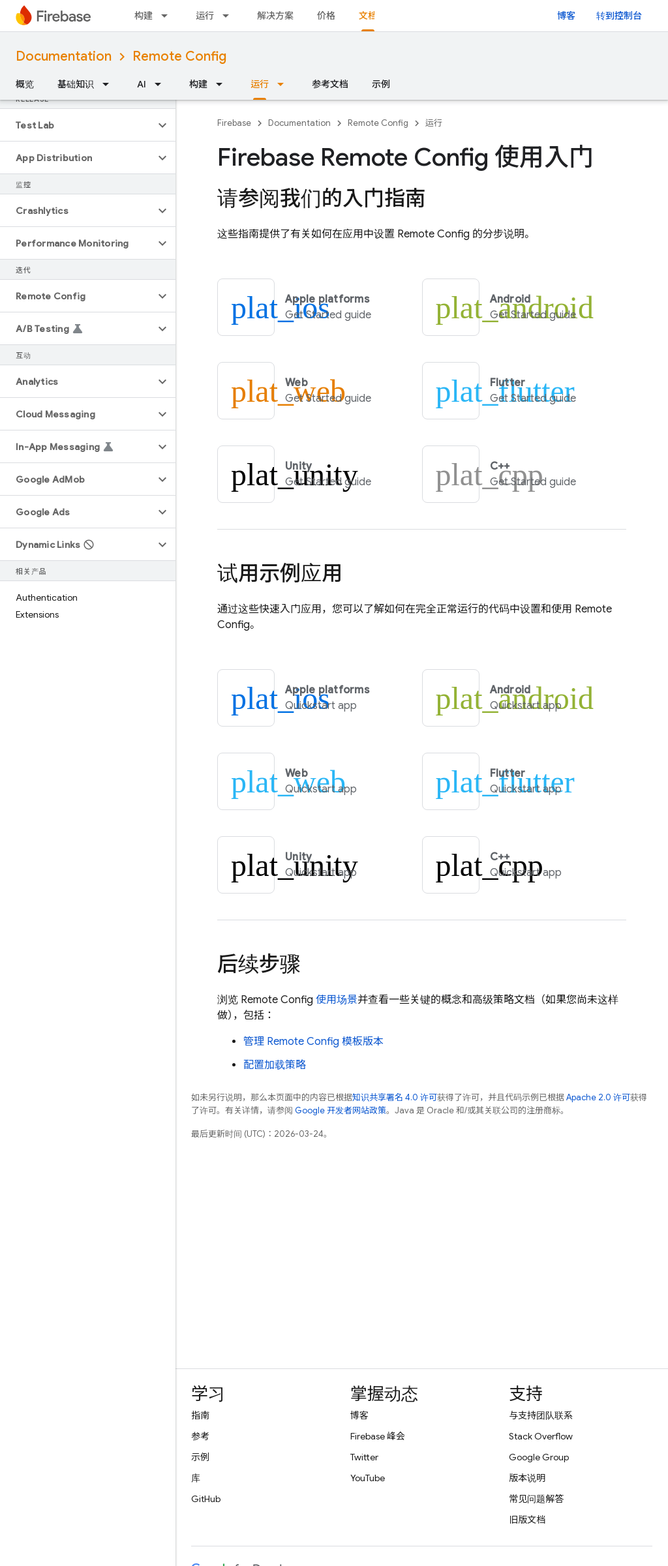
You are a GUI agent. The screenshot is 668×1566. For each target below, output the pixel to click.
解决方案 (275, 16)
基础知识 (75, 84)
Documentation (64, 56)
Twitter (364, 1457)
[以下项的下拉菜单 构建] (168, 15)
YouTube (367, 1478)
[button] (77, 125)
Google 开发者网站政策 (340, 1110)
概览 (25, 84)
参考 (200, 1436)
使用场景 (336, 999)
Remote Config (179, 56)
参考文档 (330, 84)
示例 (381, 84)
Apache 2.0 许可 (598, 1097)
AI (141, 84)
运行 (205, 16)
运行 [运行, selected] (259, 84)
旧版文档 (527, 1520)
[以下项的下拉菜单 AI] (161, 84)
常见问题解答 (536, 1499)
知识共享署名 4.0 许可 (394, 1097)
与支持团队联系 (541, 1415)
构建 (143, 16)
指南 (200, 1415)
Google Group (539, 1457)
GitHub (205, 1499)
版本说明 (527, 1478)
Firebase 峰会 (377, 1436)
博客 (566, 16)
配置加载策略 (274, 1065)
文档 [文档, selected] (368, 16)
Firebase (234, 122)
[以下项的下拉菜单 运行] (229, 15)
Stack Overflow (541, 1436)
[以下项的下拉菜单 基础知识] (109, 84)
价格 (326, 16)
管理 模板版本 (313, 1041)
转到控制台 (619, 16)
